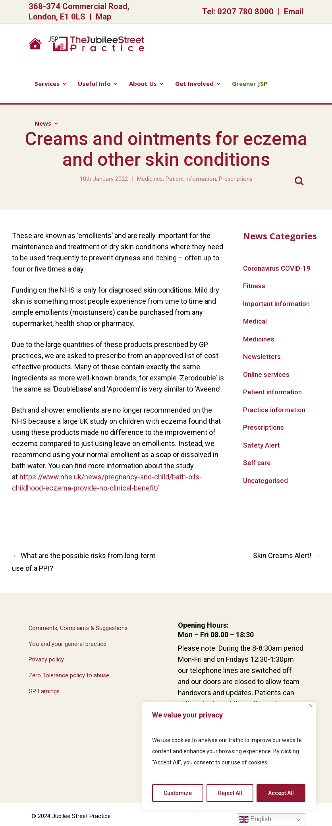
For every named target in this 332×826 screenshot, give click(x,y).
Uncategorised (265, 481)
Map (104, 16)
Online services (266, 374)
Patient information (191, 179)
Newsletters (262, 357)
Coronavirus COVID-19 (277, 268)
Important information (276, 304)
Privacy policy (46, 659)
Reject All (230, 793)
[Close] (311, 706)
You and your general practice (67, 644)
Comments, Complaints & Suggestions (78, 628)
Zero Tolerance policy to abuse (69, 675)
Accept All (281, 793)
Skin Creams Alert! (286, 555)
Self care (257, 463)
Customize (178, 793)
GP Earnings (44, 691)
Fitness (254, 286)
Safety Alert (261, 445)
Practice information (274, 410)
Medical (255, 321)
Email (293, 11)
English (255, 819)
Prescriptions (236, 179)
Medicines (150, 179)
